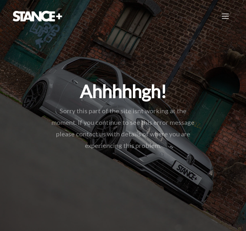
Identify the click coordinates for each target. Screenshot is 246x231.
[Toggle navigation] (225, 16)
